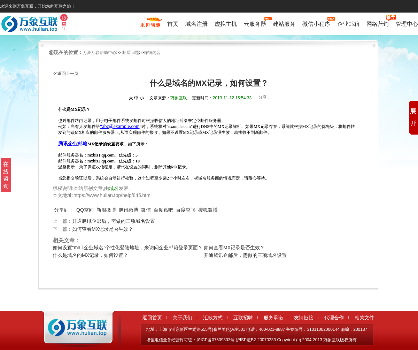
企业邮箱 (348, 24)
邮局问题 (130, 52)
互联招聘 (243, 317)
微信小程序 (316, 23)
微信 (146, 210)
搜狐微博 (208, 210)
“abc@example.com (120, 126)
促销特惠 (150, 25)
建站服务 (284, 24)
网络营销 (377, 23)
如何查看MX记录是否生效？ (102, 229)
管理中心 (407, 24)
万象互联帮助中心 (99, 52)
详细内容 (152, 52)
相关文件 (364, 317)
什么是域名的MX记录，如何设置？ (90, 255)
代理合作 (334, 317)
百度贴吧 (163, 210)
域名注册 (196, 24)
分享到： (63, 210)
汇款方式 (213, 317)
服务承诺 (273, 317)
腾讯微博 (128, 210)
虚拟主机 (226, 24)
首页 (172, 24)
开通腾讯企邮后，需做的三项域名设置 (113, 221)
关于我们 (182, 317)
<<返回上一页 (65, 73)
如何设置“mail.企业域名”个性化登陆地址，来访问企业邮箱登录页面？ (128, 247)
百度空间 (185, 210)
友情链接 (304, 317)
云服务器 (255, 23)
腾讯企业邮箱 (72, 143)
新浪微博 (106, 210)
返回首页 (152, 317)
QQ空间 (85, 210)
